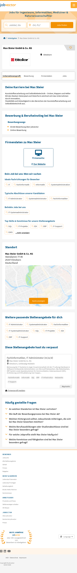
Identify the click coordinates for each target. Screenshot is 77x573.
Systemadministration (59, 184)
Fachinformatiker (59, 198)
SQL (9, 226)
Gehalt (5, 464)
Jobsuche (6, 458)
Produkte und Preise (9, 501)
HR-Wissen (6, 508)
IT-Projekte (22, 226)
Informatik (39, 184)
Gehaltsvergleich (8, 486)
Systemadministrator (36, 198)
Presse (5, 523)
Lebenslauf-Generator (10, 479)
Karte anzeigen (38, 301)
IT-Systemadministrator (17, 212)
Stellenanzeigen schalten (10, 504)
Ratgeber (5, 471)
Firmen (5, 468)
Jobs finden (62, 25)
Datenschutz (14, 558)
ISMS (9, 232)
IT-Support (56, 226)
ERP (44, 226)
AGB (7, 558)
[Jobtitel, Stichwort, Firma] (15, 25)
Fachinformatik (21, 184)
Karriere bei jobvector (9, 519)
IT (8, 184)
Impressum (22, 558)
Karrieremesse (7, 493)
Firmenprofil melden (16, 390)
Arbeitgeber (12, 38)
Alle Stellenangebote (9, 461)
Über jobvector (7, 516)
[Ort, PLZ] (38, 25)
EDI (34, 226)
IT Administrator (14, 198)
